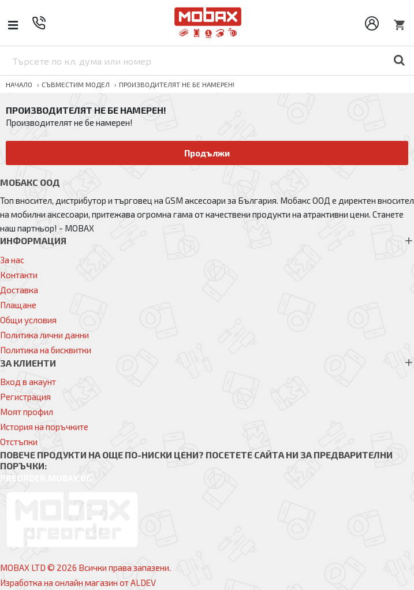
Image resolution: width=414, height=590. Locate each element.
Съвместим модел (76, 84)
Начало (19, 84)
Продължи (207, 153)
